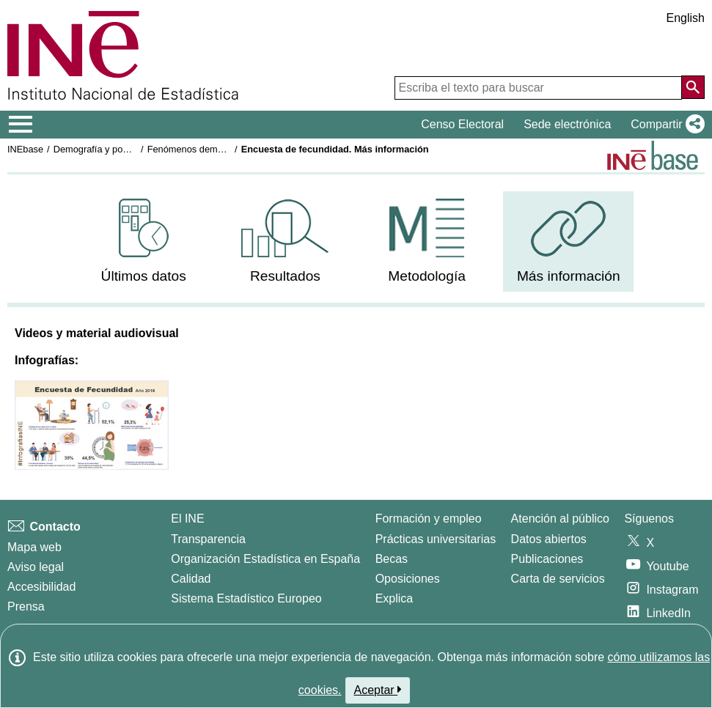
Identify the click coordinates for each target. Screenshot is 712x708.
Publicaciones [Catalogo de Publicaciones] (547, 559)
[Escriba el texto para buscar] (538, 88)
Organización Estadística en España (265, 559)
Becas (391, 559)
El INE (187, 518)
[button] (665, 124)
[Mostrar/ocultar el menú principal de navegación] (20, 124)
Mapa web (34, 547)
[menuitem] (143, 241)
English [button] (686, 18)
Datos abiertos (549, 539)
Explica (394, 598)
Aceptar (378, 689)
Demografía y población (103, 149)
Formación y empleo (428, 518)
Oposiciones (407, 578)
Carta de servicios (558, 578)
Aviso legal (35, 567)
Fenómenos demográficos (201, 149)
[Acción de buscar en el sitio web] (693, 87)
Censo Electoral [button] (462, 124)
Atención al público (560, 518)
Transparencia (208, 539)
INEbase (25, 149)
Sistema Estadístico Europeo (246, 598)
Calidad (190, 578)
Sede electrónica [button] (567, 124)
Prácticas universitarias (435, 539)
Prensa (26, 606)
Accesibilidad (41, 586)
